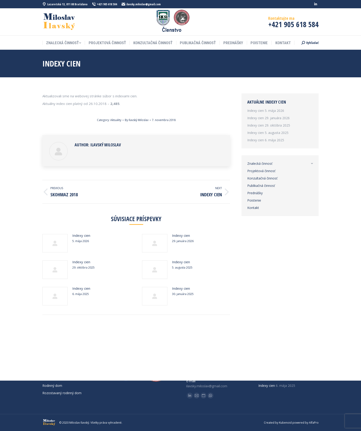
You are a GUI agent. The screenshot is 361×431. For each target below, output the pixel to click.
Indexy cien (81, 235)
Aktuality (115, 120)
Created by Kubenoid (278, 423)
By (136, 120)
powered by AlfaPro (305, 423)
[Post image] (55, 243)
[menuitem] (63, 43)
